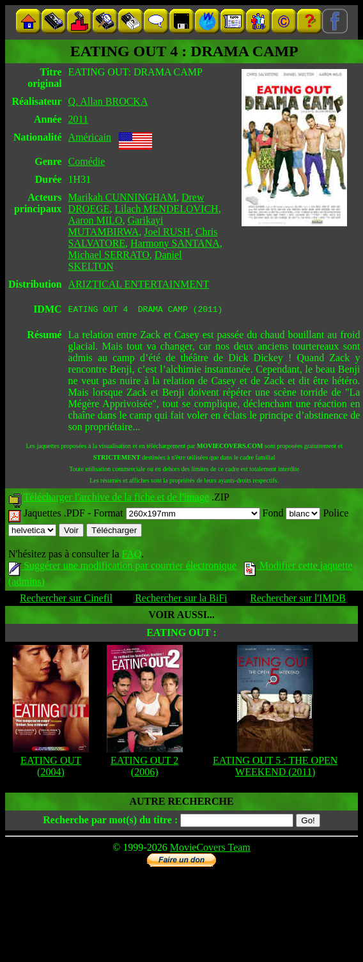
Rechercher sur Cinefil (66, 599)
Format (176, 514)
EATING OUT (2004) (50, 768)
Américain (90, 137)
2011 (78, 119)
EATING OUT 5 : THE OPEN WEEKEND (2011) (275, 768)
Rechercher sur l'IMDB (298, 599)
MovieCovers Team (210, 849)
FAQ (131, 555)
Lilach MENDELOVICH (166, 208)
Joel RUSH (167, 231)
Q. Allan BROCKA (108, 101)
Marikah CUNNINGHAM (122, 197)
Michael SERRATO (109, 254)
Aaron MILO (95, 220)
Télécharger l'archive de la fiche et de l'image (116, 498)
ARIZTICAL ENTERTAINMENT (139, 284)
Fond (292, 514)
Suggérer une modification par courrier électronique (122, 567)
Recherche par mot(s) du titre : (110, 821)
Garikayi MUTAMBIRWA (116, 226)
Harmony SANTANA (175, 243)
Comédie (86, 161)
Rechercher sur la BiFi (181, 599)
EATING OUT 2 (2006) (144, 768)
